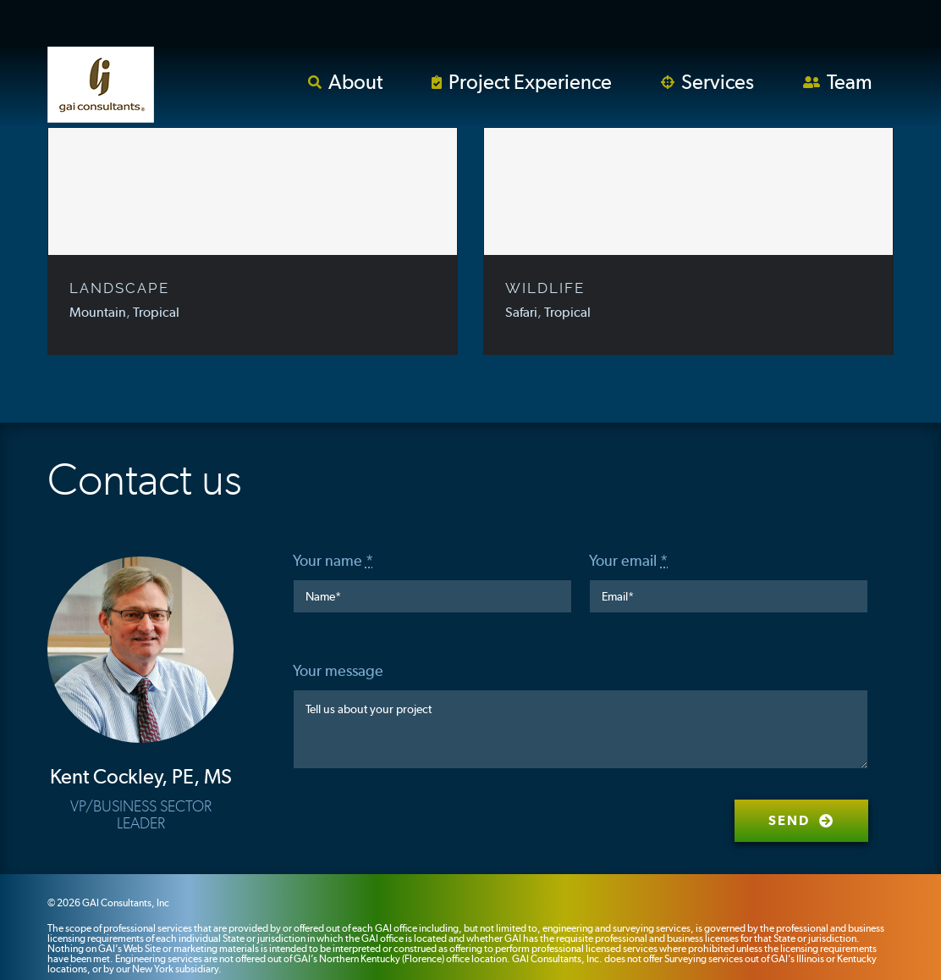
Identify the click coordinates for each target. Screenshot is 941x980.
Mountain (97, 312)
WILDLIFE (545, 288)
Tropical (156, 312)
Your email (628, 560)
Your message (338, 670)
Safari (521, 312)
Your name (333, 560)
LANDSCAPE (119, 288)
